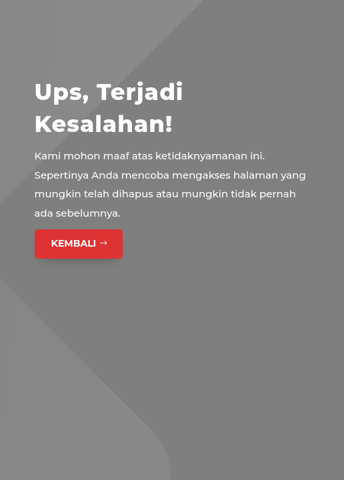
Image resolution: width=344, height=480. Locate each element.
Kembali (74, 243)
